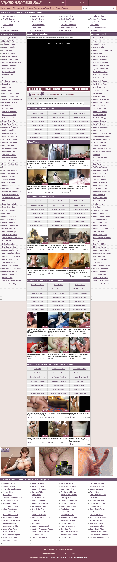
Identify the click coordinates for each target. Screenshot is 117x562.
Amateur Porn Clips (9, 284)
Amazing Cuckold (9, 16)
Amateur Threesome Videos (12, 238)
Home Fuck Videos (39, 22)
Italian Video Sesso (9, 149)
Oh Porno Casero (8, 210)
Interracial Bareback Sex (12, 22)
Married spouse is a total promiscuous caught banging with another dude (79, 440)
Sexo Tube (6, 213)
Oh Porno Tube (95, 30)
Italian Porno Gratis (39, 30)
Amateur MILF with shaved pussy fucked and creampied (57, 355)
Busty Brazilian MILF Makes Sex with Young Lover (78, 187)
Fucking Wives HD (9, 228)
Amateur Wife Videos (10, 265)
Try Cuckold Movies (68, 25)
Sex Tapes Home (8, 262)
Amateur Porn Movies (10, 161)
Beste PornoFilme (9, 124)
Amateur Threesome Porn (12, 30)
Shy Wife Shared (38, 19)
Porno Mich (94, 25)
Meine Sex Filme (67, 16)
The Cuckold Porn (9, 179)
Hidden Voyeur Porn (9, 133)
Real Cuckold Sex (9, 247)
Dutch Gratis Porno (9, 158)
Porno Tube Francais (98, 27)
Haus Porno (7, 27)
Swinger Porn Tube (9, 139)
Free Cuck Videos (9, 182)
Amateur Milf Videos (50, 99)
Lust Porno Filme (67, 22)
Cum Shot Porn (8, 241)
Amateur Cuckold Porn (11, 250)
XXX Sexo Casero (9, 219)
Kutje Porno (36, 27)
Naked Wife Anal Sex (10, 173)
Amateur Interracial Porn (11, 281)
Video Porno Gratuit (9, 142)
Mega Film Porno (96, 22)
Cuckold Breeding (9, 216)
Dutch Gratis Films (9, 244)
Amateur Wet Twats (9, 235)
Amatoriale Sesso (9, 155)
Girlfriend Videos (38, 25)
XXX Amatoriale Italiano (11, 253)
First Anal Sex (8, 25)
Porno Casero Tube (9, 272)
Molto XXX (6, 167)
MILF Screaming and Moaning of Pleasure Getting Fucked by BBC (37, 188)
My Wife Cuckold (9, 19)
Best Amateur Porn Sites (11, 188)
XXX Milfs (5, 201)
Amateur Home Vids (9, 222)
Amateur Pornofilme (9, 112)
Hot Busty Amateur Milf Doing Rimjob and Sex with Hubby (36, 414)
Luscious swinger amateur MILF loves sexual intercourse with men (36, 331)
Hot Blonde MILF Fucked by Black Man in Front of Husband (58, 246)
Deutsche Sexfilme (97, 16)
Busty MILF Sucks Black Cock (58, 270)
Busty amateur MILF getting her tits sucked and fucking (79, 330)
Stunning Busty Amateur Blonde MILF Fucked (77, 162)
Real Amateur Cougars (10, 259)
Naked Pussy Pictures (10, 118)
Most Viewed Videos (97, 3)
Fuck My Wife (66, 30)
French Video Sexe (9, 115)
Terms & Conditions (67, 553)
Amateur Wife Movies (10, 127)
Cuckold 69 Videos (9, 130)
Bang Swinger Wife (9, 204)
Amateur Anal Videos (98, 19)
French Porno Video (9, 136)
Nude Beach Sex (8, 207)
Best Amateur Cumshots (11, 268)
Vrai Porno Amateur (9, 170)
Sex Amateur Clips (9, 232)
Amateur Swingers (9, 176)
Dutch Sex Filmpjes (68, 19)
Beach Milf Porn (8, 145)
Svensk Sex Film (8, 152)
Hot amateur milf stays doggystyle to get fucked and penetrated (78, 272)
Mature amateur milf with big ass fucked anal (57, 439)
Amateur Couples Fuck (11, 225)
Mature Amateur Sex (10, 164)
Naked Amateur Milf (56, 3)
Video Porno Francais (69, 27)
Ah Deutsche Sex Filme (11, 198)
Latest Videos (72, 3)
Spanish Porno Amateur (11, 256)
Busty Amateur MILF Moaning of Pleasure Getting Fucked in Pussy (36, 163)
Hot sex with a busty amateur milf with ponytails (78, 355)
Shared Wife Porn (38, 16)
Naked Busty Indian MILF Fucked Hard (77, 246)
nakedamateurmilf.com (37, 558)
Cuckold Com (7, 278)
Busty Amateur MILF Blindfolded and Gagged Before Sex (58, 188)
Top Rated (83, 3)
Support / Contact (48, 553)
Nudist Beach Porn (9, 121)
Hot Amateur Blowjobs (10, 195)
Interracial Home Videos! (11, 192)
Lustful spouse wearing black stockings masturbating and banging (57, 331)
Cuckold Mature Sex (9, 275)
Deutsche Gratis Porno (11, 185)
